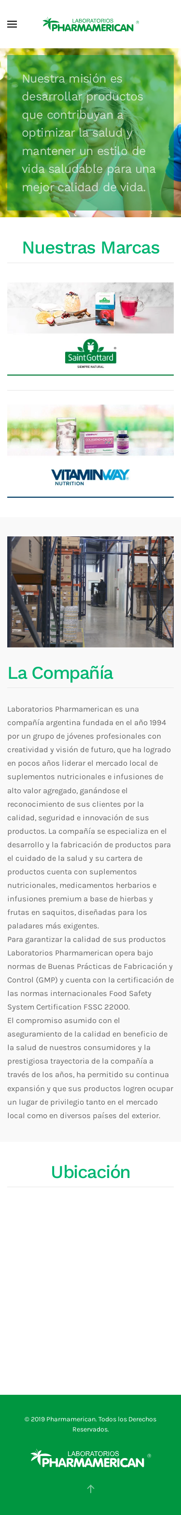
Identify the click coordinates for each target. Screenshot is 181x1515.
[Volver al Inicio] (90, 24)
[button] (12, 24)
